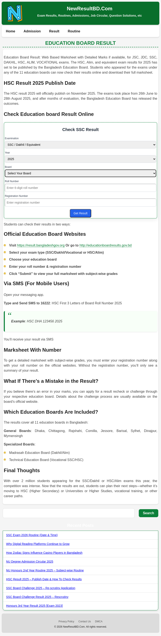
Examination (12, 138)
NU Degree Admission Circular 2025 (29, 561)
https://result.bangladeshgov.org (41, 245)
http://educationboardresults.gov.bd (105, 245)
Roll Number (12, 181)
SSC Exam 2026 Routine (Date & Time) (32, 535)
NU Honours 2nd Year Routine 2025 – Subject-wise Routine (45, 570)
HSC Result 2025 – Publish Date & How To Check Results (44, 579)
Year (7, 152)
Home (10, 31)
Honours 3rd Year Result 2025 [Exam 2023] (34, 605)
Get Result (80, 213)
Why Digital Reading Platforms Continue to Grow (38, 544)
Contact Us (84, 621)
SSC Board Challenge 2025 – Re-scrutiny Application (40, 588)
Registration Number (16, 196)
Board (8, 167)
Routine (74, 31)
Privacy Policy (66, 621)
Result (54, 31)
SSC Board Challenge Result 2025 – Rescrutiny (37, 597)
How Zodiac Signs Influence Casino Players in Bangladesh (44, 552)
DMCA (98, 621)
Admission (32, 31)
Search (148, 513)
